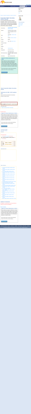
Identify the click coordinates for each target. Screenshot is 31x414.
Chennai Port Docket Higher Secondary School (9, 185)
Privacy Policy (20, 225)
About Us (8, 225)
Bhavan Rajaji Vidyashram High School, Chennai (9, 198)
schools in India (13, 41)
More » (15, 6)
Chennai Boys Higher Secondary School (8, 171)
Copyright (16, 225)
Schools (2, 15)
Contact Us (12, 225)
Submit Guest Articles (4, 225)
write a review (7, 136)
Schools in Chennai (13, 15)
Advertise (28, 225)
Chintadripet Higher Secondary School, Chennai (9, 181)
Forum (12, 6)
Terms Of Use (24, 225)
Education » (2, 6)
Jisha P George (21, 23)
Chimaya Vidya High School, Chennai (7, 182)
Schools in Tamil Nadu (6, 15)
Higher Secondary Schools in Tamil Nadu (7, 107)
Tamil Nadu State (10, 48)
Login (27, 4)
